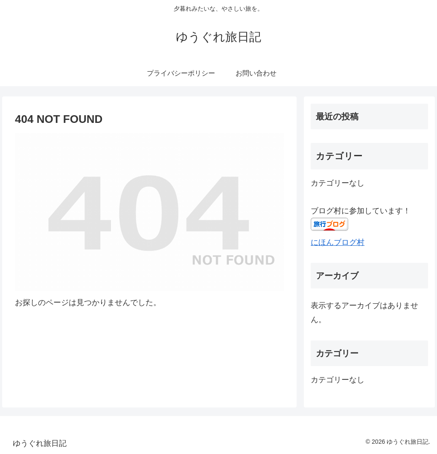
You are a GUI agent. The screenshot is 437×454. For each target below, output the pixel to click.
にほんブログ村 (337, 242)
